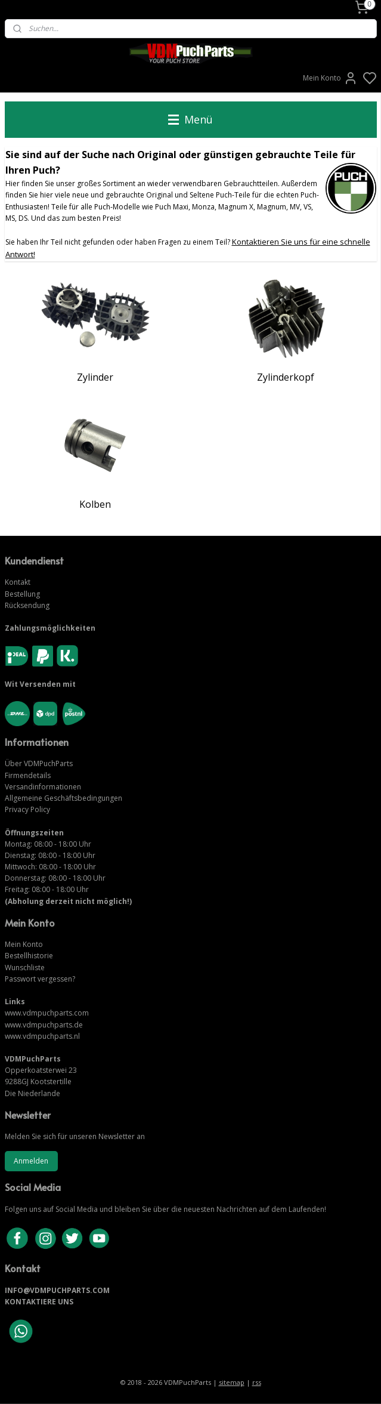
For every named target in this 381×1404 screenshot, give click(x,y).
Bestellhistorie (29, 956)
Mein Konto (330, 78)
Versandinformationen (43, 787)
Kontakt (17, 582)
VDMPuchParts (47, 763)
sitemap (231, 1382)
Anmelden (31, 1161)
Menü (190, 119)
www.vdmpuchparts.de (44, 1025)
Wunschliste (25, 967)
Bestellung (22, 594)
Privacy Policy (27, 809)
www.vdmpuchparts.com (47, 1013)
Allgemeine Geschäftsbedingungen (63, 798)
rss (256, 1382)
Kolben (95, 503)
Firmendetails (28, 775)
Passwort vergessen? (40, 979)
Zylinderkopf (285, 377)
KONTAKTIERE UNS (39, 1302)
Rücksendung (27, 605)
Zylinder (95, 377)
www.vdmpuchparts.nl (42, 1036)
